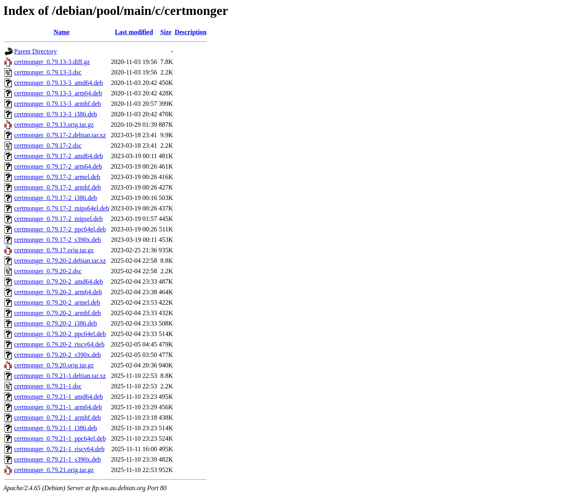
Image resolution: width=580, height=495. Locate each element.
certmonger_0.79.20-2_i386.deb (55, 323)
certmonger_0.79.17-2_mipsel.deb (58, 218)
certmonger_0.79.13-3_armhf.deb (57, 103)
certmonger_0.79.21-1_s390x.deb (57, 459)
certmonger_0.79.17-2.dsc (48, 145)
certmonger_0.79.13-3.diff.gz (52, 61)
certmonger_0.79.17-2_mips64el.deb (61, 208)
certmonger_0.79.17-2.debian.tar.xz (60, 135)
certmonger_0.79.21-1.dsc (48, 386)
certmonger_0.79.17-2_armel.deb (57, 176)
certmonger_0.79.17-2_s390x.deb (57, 239)
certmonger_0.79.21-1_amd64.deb (58, 396)
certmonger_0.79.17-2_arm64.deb (58, 166)
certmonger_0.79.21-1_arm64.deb (58, 407)
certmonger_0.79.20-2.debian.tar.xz (60, 260)
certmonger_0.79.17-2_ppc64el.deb (60, 229)
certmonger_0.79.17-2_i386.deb (55, 197)
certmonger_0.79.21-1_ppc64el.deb (60, 438)
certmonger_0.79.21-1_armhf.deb (57, 417)
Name (62, 32)
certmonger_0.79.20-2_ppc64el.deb (60, 333)
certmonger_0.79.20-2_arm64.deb (58, 292)
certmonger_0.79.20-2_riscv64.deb (59, 344)
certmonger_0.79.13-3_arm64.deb (58, 93)
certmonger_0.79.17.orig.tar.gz (54, 250)
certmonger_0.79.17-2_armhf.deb (57, 187)
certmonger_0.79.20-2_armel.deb (57, 302)
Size (166, 32)
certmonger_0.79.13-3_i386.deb (55, 114)
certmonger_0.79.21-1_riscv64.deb (59, 449)
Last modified (134, 32)
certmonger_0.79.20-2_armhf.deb (57, 312)
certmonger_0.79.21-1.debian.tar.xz (60, 375)
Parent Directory (35, 51)
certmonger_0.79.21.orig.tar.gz (54, 469)
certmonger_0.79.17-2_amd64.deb (58, 156)
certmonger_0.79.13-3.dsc (48, 72)
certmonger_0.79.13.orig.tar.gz (54, 124)
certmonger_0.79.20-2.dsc (48, 271)
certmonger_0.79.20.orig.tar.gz (54, 365)
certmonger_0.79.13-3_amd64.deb (58, 82)
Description (191, 32)
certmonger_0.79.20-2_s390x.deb (57, 354)
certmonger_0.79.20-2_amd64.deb (58, 281)
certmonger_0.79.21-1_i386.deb (55, 428)
